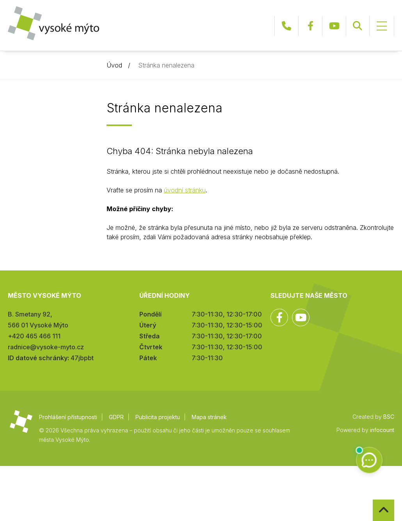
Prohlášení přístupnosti (68, 417)
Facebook (310, 26)
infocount (382, 430)
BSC (388, 416)
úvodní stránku (185, 190)
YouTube (334, 26)
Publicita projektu (157, 417)
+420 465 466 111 (286, 26)
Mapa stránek (209, 417)
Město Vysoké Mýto (53, 23)
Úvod (114, 65)
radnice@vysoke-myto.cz (46, 347)
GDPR (116, 417)
